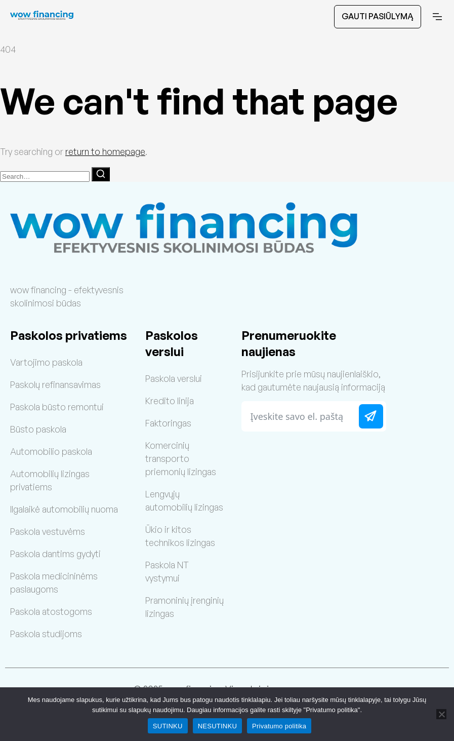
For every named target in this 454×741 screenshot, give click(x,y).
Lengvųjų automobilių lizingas (184, 500)
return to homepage (105, 151)
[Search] (101, 174)
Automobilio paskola (51, 451)
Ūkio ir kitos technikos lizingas (180, 536)
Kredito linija (169, 400)
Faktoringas (168, 422)
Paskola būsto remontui (57, 406)
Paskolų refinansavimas (55, 384)
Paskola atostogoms (51, 611)
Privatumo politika (279, 726)
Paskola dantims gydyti (55, 553)
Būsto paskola (38, 429)
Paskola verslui (173, 378)
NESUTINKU (217, 726)
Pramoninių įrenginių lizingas (184, 607)
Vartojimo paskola (46, 362)
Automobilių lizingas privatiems (50, 480)
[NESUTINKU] (441, 714)
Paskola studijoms (46, 633)
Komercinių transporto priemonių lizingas (180, 458)
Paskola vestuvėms (47, 531)
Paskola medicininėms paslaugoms (54, 582)
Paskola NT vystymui (167, 571)
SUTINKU (168, 726)
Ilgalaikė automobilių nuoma (64, 509)
